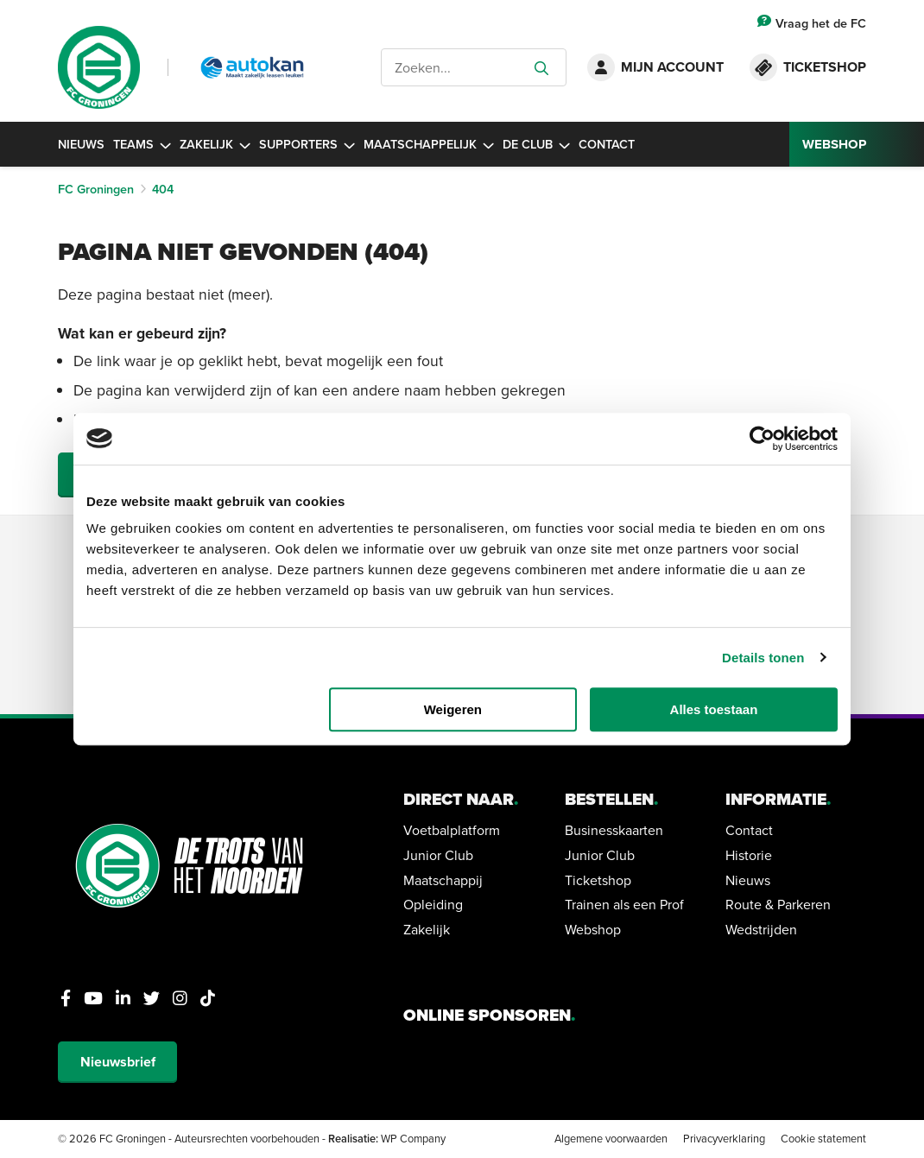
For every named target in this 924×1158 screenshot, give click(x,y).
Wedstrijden (761, 929)
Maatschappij (443, 879)
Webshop (593, 929)
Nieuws (81, 144)
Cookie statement (823, 1138)
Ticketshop (598, 879)
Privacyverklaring (724, 1138)
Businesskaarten (614, 829)
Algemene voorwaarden (611, 1138)
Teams (142, 144)
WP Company (413, 1138)
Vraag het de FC (811, 23)
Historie (748, 854)
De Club (536, 144)
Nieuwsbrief (117, 1062)
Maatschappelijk (429, 144)
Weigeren (453, 709)
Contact (607, 144)
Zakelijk (215, 144)
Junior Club (438, 854)
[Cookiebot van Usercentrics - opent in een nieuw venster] (762, 439)
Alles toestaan (714, 709)
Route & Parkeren (778, 904)
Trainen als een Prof (624, 904)
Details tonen (763, 657)
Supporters (307, 144)
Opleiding (433, 904)
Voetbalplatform (451, 829)
